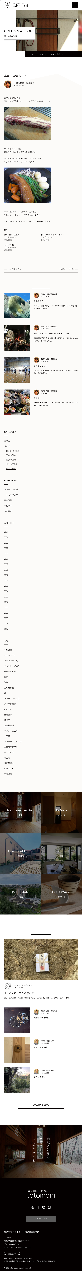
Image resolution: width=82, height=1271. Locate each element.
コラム (7, 441)
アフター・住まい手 (13, 741)
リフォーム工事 (11, 730)
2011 (6, 607)
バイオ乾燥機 (10, 703)
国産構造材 (9, 725)
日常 (6, 676)
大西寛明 (8, 511)
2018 (6, 569)
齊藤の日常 (11, 459)
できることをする (66, 269)
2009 (6, 618)
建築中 (7, 720)
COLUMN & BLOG (41, 1105)
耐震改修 (8, 773)
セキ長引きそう (14, 269)
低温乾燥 (8, 714)
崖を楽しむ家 (10, 671)
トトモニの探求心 (12, 698)
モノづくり (9, 752)
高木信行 (8, 500)
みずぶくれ (9, 244)
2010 (6, 612)
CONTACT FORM (41, 1215)
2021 (6, 553)
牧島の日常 (11, 468)
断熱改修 (8, 649)
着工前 (7, 757)
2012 (6, 602)
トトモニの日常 (11, 494)
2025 (6, 531)
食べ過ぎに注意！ (12, 234)
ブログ (7, 446)
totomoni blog (12, 450)
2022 (6, 548)
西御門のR (8, 768)
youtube (7, 709)
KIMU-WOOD (11, 464)
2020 (6, 558)
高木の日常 (11, 455)
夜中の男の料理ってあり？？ (53, 234)
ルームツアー (10, 655)
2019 (6, 564)
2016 (6, 580)
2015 (6, 585)
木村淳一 (8, 505)
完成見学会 (9, 687)
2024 (6, 537)
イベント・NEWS (11, 666)
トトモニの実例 (11, 489)
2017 (6, 575)
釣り (6, 682)
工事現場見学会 (11, 746)
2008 (6, 623)
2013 (6, 596)
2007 (6, 629)
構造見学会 (9, 763)
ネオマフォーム (11, 660)
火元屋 (7, 736)
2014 (6, 591)
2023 (6, 542)
